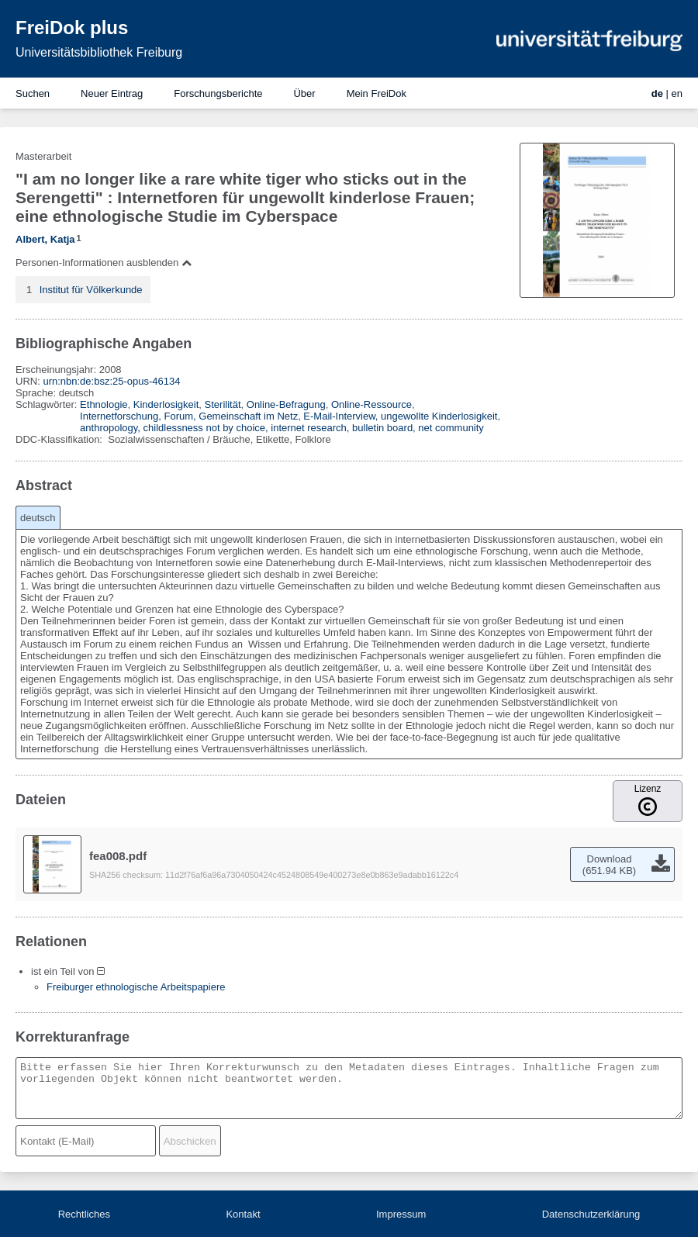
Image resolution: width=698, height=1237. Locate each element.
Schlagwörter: (48, 404)
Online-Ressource (371, 404)
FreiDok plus (72, 27)
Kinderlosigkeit (166, 404)
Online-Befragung (286, 404)
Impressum (401, 1214)
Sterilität (223, 404)
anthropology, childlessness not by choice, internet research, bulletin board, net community (282, 428)
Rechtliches (84, 1214)
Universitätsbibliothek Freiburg (99, 52)
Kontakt (243, 1214)
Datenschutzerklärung (591, 1214)
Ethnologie (103, 404)
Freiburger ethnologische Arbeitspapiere (136, 987)
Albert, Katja (45, 239)
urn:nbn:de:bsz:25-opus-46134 (111, 381)
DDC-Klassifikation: (60, 439)
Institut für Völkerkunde (91, 289)
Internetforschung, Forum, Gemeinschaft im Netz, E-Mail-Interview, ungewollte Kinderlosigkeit (288, 416)
